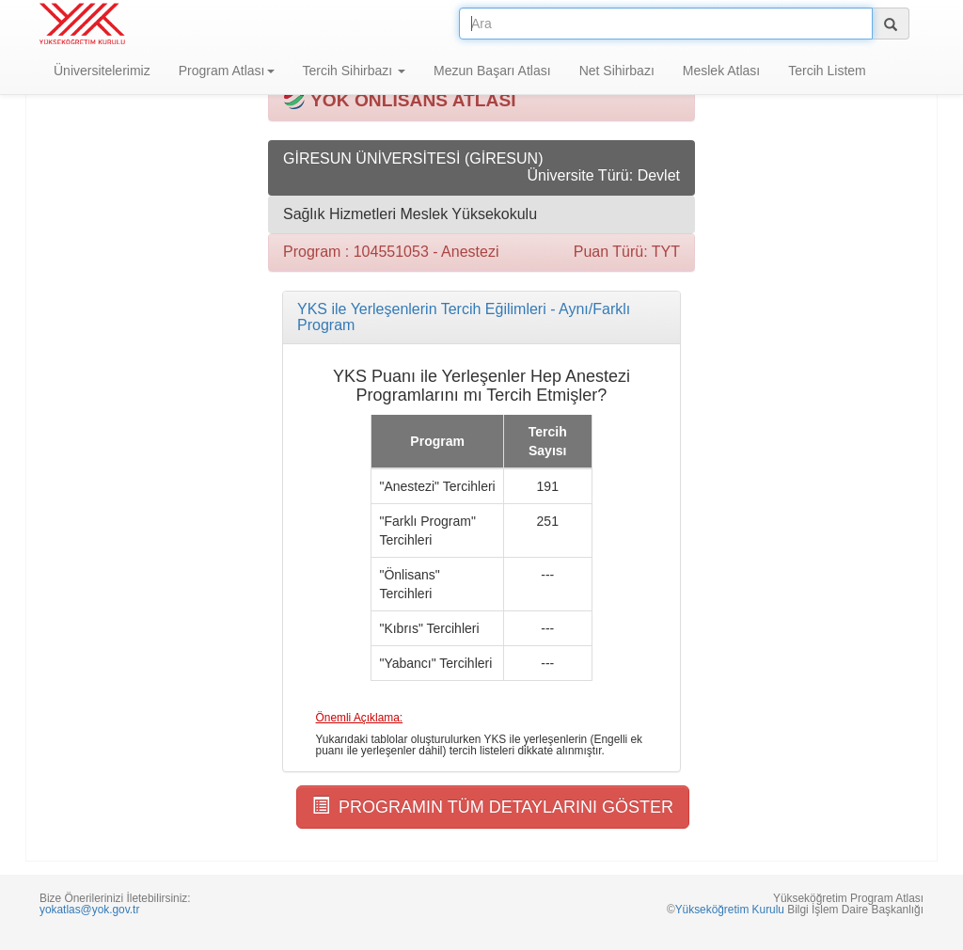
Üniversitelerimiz (102, 70)
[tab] (481, 317)
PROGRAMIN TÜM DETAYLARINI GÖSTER (492, 806)
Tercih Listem (826, 70)
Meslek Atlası (721, 70)
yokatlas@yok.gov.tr (89, 909)
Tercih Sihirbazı (354, 70)
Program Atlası (227, 70)
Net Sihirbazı (617, 70)
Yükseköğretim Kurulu (729, 909)
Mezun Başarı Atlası (492, 70)
